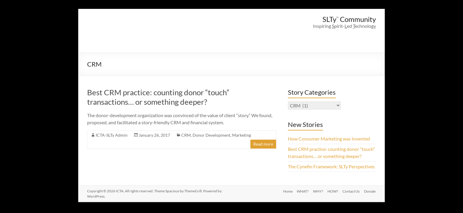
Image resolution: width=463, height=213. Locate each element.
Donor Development (211, 135)
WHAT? (302, 191)
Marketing (241, 135)
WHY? (317, 191)
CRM (186, 135)
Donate (370, 191)
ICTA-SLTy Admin (112, 135)
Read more (263, 143)
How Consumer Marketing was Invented (329, 138)
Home (286, 191)
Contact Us (351, 191)
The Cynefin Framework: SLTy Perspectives (331, 166)
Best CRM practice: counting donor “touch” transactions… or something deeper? (158, 97)
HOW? (332, 191)
